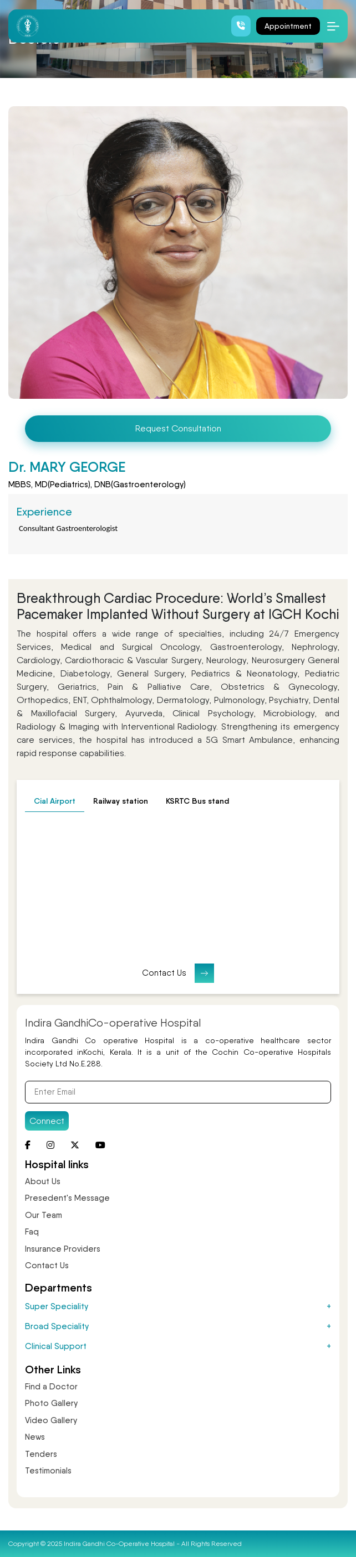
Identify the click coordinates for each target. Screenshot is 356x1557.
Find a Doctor (51, 1387)
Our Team (43, 1215)
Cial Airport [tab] (54, 801)
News (35, 1437)
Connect (46, 1121)
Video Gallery (51, 1420)
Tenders (41, 1454)
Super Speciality (178, 1306)
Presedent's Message (67, 1198)
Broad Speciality (178, 1326)
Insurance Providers (62, 1249)
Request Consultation (178, 428)
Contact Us (178, 973)
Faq (32, 1232)
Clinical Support (178, 1346)
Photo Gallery (51, 1403)
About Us (42, 1181)
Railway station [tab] (120, 801)
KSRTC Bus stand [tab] (197, 801)
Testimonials (48, 1471)
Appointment (288, 26)
